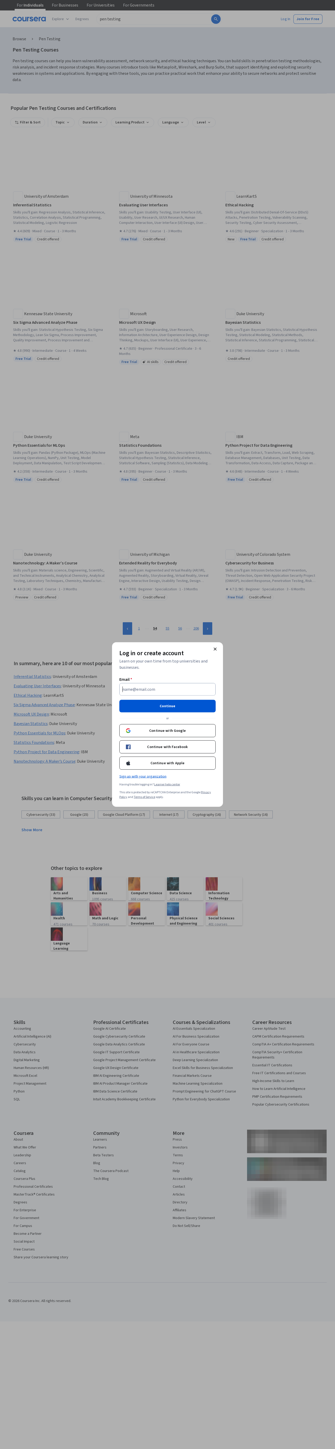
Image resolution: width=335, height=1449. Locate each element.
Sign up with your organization (142, 776)
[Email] (167, 689)
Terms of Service (144, 797)
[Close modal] (215, 649)
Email (125, 679)
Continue (167, 706)
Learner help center (167, 784)
